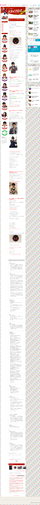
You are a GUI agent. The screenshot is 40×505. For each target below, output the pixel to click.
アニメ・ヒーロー (19, 5)
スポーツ (31, 5)
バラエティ (13, 5)
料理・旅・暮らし (35, 5)
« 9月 (3, 143)
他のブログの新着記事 (12, 476)
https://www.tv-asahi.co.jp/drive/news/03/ (14, 181)
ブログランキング (20, 476)
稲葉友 (2, 29)
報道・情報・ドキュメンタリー (25, 5)
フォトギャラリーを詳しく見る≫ (20, 471)
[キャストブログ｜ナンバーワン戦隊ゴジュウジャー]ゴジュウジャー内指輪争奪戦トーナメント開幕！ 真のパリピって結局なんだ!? (16, 491)
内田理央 (2, 24)
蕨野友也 (2, 26)
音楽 (15, 5)
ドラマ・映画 (9, 5)
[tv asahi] (3, 5)
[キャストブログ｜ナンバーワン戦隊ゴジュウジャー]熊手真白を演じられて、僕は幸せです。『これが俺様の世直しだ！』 (16, 482)
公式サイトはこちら (5, 19)
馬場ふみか (3, 30)
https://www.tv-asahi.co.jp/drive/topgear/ (14, 86)
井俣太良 (2, 27)
